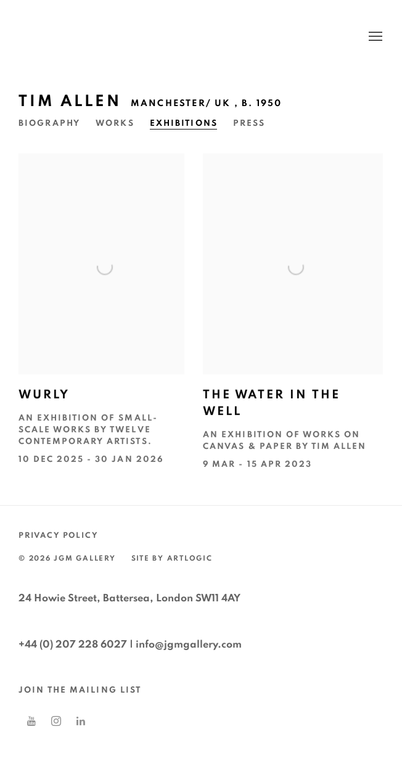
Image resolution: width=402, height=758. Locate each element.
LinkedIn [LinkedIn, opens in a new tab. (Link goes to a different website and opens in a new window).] (81, 722)
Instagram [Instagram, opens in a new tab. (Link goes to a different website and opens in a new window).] (56, 722)
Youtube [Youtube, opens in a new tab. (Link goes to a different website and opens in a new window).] (31, 722)
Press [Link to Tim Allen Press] (249, 123)
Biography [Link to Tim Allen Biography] (49, 123)
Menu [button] (374, 37)
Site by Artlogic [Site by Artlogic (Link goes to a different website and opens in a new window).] (172, 558)
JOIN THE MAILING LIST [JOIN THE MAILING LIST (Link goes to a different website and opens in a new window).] (79, 690)
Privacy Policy (58, 536)
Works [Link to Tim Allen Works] (115, 123)
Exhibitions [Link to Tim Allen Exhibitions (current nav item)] (184, 123)
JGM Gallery (135, 37)
